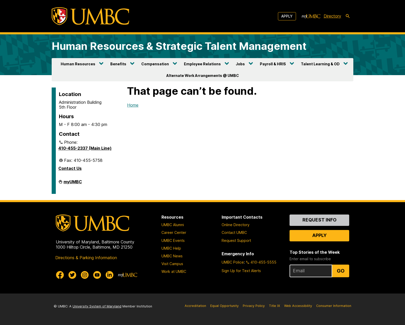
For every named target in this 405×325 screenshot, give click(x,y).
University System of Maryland (97, 306)
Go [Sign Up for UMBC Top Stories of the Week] (341, 271)
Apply (287, 16)
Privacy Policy (254, 306)
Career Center (173, 232)
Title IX (274, 306)
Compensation (155, 64)
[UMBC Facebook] (60, 275)
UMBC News (172, 256)
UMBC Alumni (172, 225)
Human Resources (78, 64)
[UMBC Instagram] (84, 275)
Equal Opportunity (224, 306)
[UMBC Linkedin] (109, 275)
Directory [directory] (332, 16)
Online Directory (236, 225)
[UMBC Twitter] (72, 275)
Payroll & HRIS (273, 64)
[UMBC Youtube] (97, 275)
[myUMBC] (311, 16)
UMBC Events (173, 240)
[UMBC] (90, 16)
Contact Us (70, 168)
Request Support (236, 240)
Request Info (319, 220)
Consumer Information (333, 306)
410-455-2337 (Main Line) (85, 148)
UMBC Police (233, 262)
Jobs (240, 64)
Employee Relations (202, 64)
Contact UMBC (234, 232)
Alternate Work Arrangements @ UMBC (202, 75)
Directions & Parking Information (86, 257)
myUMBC (73, 184)
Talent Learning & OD (320, 64)
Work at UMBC (173, 271)
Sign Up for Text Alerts (241, 270)
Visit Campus (172, 263)
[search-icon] (347, 16)
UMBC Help (171, 248)
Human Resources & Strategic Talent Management (179, 46)
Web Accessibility (298, 306)
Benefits (118, 64)
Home (132, 105)
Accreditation (195, 306)
